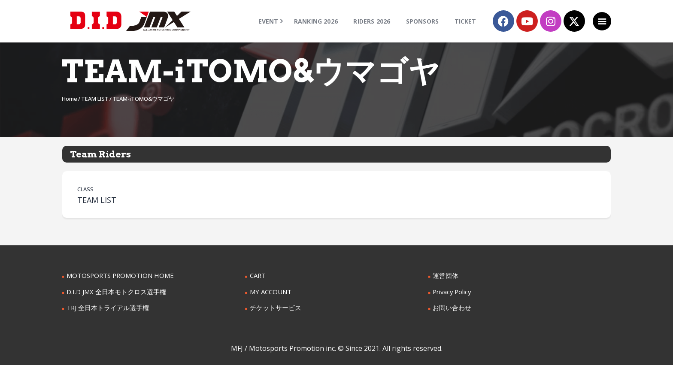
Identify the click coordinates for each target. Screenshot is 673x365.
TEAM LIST (95, 99)
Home (69, 99)
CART (257, 275)
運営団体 (445, 275)
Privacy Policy (451, 291)
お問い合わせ (451, 306)
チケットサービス (274, 306)
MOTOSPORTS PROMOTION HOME (117, 275)
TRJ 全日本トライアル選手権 (105, 306)
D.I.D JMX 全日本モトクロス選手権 (114, 291)
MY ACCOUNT (270, 291)
